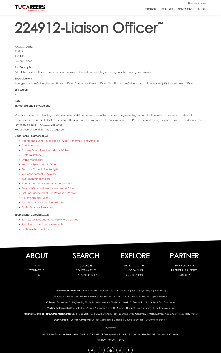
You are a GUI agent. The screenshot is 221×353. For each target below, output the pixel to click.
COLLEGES (86, 265)
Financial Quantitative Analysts (40, 169)
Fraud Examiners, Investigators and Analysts (48, 183)
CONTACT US (37, 270)
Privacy (101, 338)
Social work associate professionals (42, 224)
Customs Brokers (31, 155)
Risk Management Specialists (39, 174)
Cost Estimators (31, 145)
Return (111, 338)
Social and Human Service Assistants (43, 202)
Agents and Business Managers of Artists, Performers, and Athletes (61, 140)
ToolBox (150, 9)
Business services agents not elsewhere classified (51, 219)
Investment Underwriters (36, 178)
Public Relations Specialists (37, 207)
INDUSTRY (184, 275)
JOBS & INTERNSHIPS (86, 275)
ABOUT (37, 265)
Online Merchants (32, 159)
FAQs (37, 275)
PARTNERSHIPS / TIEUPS (184, 270)
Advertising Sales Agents (36, 197)
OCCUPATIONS (135, 275)
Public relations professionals (39, 229)
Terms (120, 338)
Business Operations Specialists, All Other (46, 150)
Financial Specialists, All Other (39, 164)
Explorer (167, 9)
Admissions (184, 9)
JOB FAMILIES (135, 270)
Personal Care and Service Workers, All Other (49, 188)
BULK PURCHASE (184, 265)
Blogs (201, 9)
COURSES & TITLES (85, 270)
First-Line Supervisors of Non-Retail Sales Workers (50, 193)
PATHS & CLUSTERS (135, 265)
